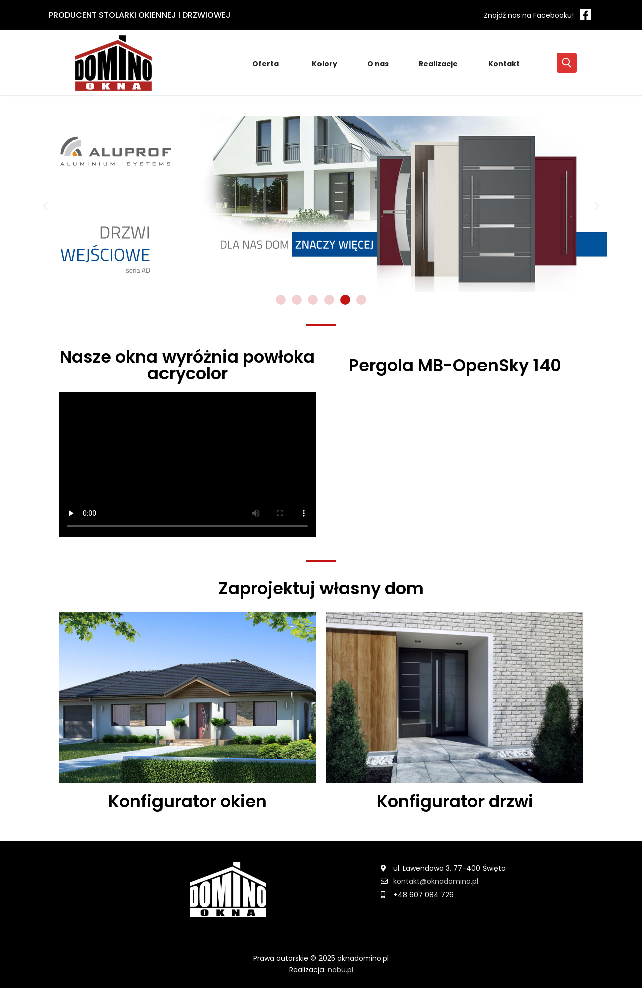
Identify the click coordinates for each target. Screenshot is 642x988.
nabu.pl (340, 970)
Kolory (324, 64)
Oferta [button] (267, 64)
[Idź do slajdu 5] (345, 300)
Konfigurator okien (187, 801)
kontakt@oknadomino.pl (435, 881)
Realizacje (438, 64)
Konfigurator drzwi (455, 801)
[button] (45, 206)
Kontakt (504, 64)
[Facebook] (535, 15)
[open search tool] (566, 62)
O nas (378, 64)
